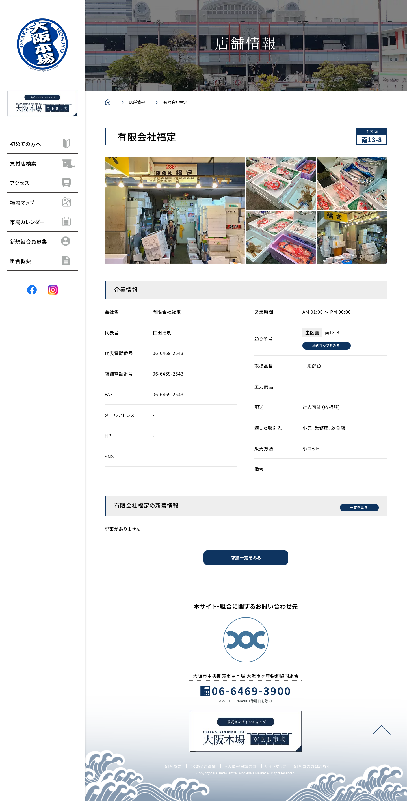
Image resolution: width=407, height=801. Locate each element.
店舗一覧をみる (246, 556)
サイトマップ (276, 765)
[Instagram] (53, 289)
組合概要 (173, 765)
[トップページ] (42, 45)
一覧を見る (354, 505)
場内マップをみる (328, 345)
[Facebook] (32, 289)
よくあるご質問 (202, 765)
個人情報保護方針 (240, 765)
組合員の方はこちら (312, 765)
